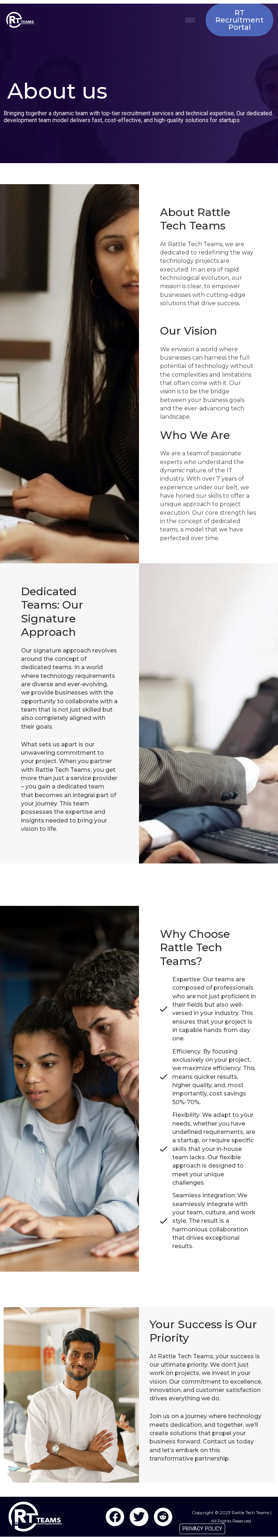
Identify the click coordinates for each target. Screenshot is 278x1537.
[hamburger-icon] (190, 20)
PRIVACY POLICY (202, 1528)
